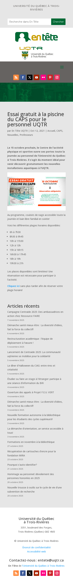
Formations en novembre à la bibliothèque (31, 442)
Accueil (51, 130)
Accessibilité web (36, 551)
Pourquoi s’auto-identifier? (22, 464)
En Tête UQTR (20, 130)
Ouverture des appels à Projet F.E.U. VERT (30, 392)
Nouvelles (12, 134)
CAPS (59, 130)
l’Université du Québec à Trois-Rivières (43, 565)
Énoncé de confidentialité (36, 547)
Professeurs (26, 134)
